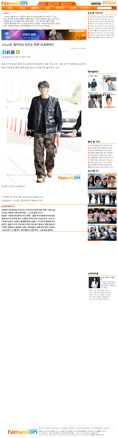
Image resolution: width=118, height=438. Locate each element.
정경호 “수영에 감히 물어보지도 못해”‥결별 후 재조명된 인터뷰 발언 (28, 216)
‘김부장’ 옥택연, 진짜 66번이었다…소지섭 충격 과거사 (22, 213)
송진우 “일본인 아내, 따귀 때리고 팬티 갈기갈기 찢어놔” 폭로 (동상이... (28, 224)
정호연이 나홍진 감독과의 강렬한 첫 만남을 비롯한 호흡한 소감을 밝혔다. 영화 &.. (108, 285)
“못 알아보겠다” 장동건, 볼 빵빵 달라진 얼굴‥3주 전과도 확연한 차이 (28, 221)
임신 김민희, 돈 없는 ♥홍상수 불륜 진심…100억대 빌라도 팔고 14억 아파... (32, 19)
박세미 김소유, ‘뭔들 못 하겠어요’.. (99, 299)
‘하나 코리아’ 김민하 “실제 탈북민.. (99, 297)
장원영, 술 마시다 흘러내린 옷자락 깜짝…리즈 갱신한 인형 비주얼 (29, 21)
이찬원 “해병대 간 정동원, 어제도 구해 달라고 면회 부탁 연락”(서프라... (28, 227)
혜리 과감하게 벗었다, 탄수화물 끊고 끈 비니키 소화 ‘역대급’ (27, 26)
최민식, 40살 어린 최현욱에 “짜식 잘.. (100, 292)
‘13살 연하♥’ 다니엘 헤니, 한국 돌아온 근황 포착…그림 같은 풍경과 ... (27, 230)
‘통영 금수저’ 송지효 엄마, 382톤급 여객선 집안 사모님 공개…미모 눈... (28, 218)
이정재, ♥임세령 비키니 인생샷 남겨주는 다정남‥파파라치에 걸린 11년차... (32, 23)
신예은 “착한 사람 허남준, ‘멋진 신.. (100, 290)
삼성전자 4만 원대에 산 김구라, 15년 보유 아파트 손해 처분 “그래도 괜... (28, 210)
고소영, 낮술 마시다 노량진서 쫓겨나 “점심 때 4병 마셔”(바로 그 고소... (31, 17)
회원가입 (98, 1)
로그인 (91, 1)
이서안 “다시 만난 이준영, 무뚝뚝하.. (100, 295)
